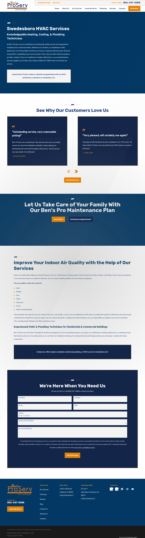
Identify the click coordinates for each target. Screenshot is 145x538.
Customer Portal (44, 2)
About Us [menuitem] (65, 8)
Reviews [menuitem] (113, 8)
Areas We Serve (15, 509)
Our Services (44, 489)
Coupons (43, 518)
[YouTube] (132, 489)
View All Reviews (72, 180)
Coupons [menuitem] (122, 8)
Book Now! (134, 8)
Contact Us (44, 509)
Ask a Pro (56, 2)
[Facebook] (122, 489)
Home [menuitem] (57, 8)
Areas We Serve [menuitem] (91, 8)
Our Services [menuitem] (77, 8)
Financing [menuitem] (103, 8)
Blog (41, 504)
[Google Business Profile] (111, 489)
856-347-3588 (131, 2)
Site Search (44, 514)
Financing (43, 494)
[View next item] (76, 171)
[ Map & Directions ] (66, 495)
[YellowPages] (127, 489)
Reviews (42, 499)
